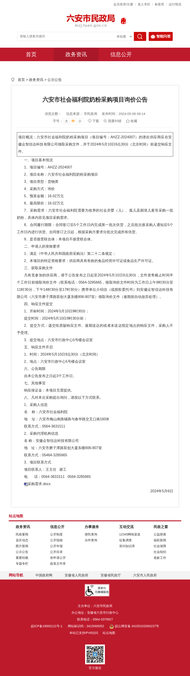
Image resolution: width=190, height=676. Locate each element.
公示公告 (54, 80)
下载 (95, 121)
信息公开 (121, 54)
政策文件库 (58, 563)
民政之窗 (121, 68)
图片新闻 (22, 546)
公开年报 (56, 546)
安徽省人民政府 (76, 575)
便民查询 (91, 534)
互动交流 (76, 68)
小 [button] (80, 121)
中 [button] (73, 121)
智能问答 (161, 36)
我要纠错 (115, 121)
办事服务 (31, 68)
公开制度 (56, 534)
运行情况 (175, 4)
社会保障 (160, 546)
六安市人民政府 (145, 575)
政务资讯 (76, 54)
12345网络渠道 (130, 534)
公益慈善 (160, 534)
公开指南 (56, 540)
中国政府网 (43, 575)
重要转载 (22, 558)
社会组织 (160, 552)
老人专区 (144, 4)
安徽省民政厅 (111, 575)
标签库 (159, 4)
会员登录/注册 (123, 4)
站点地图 (109, 633)
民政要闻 (22, 534)
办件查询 (91, 540)
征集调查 (125, 540)
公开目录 (56, 552)
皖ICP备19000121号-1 (46, 626)
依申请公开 (58, 558)
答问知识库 (127, 546)
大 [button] (66, 121)
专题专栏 (22, 563)
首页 (31, 54)
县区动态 (22, 540)
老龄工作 (160, 558)
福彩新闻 (160, 540)
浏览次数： (53, 114)
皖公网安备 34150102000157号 (134, 626)
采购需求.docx (39, 484)
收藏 (133, 121)
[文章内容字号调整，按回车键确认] (68, 121)
